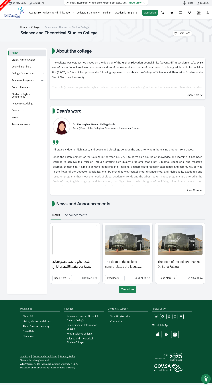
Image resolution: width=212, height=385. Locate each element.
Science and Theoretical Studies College (80, 340)
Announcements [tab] (76, 215)
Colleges (36, 27)
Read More (62, 278)
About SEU (35, 13)
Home (23, 27)
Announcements (21, 124)
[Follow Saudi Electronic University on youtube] (181, 316)
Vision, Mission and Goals (37, 321)
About (15, 53)
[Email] (180, 12)
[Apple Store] (157, 334)
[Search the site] (162, 12)
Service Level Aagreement (34, 360)
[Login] (208, 12)
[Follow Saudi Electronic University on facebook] (162, 316)
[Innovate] (189, 12)
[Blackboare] (198, 12)
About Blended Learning (36, 326)
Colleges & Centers (88, 13)
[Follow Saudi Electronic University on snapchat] (175, 316)
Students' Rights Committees (21, 95)
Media (107, 13)
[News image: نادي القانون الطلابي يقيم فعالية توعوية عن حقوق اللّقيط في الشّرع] (74, 240)
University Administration (58, 13)
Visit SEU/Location (120, 316)
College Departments (23, 73)
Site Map (25, 356)
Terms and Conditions (45, 356)
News (15, 117)
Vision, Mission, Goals (23, 60)
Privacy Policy (67, 356)
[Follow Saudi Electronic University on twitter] (156, 316)
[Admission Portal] (150, 13)
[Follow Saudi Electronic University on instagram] (168, 316)
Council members (21, 67)
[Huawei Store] (175, 334)
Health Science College (79, 334)
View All (127, 289)
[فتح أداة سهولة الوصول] (206, 379)
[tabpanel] (127, 258)
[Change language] (171, 12)
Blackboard (29, 336)
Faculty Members (21, 87)
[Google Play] (166, 334)
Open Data (28, 331)
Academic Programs (126, 13)
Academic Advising (22, 104)
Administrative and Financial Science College (82, 318)
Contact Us (18, 110)
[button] (195, 95)
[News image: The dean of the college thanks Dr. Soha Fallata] (180, 240)
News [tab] (56, 215)
